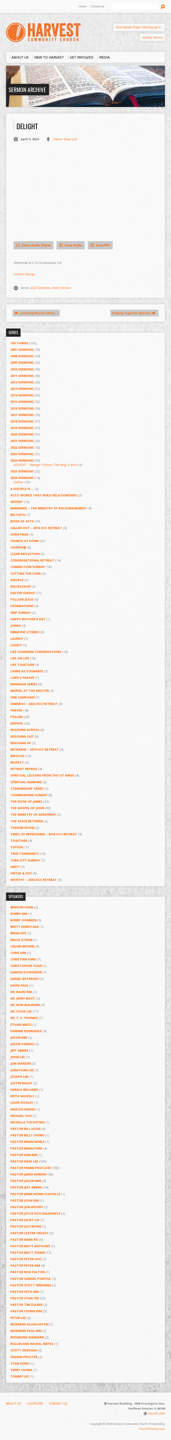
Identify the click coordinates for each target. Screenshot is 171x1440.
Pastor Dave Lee (65, 139)
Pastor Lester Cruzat (29, 1233)
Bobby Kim (18, 914)
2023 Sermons (40, 288)
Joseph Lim (19, 1077)
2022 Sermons (22, 447)
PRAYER (16, 710)
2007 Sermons (22, 350)
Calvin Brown (22, 946)
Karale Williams (24, 1090)
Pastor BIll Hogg (25, 1129)
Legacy (16, 645)
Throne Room (22, 828)
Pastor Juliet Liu (24, 1220)
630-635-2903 (156, 1413)
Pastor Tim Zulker (26, 1305)
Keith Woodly (22, 1096)
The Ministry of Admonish (33, 814)
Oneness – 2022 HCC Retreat (33, 704)
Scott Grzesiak (23, 1350)
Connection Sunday (27, 567)
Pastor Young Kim (26, 1311)
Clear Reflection (25, 554)
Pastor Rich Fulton (27, 1272)
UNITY (15, 867)
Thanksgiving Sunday (28, 795)
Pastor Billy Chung (27, 1135)
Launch (16, 638)
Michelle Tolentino (27, 1122)
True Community (24, 854)
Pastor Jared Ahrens (28, 1174)
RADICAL (16, 723)
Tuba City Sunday (25, 860)
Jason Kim (18, 1037)
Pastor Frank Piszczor (30, 1168)
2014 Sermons (22, 395)
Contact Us (97, 6)
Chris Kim (18, 953)
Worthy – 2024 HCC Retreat (33, 880)
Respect (17, 762)
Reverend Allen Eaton (29, 1324)
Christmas (19, 534)
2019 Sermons (22, 428)
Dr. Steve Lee (21, 1011)
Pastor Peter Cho (25, 1259)
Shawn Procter (23, 1357)
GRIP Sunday (20, 613)
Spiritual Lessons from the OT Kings (42, 775)
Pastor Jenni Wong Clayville (35, 1194)
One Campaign (22, 697)
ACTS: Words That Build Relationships (43, 495)
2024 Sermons (22, 460)
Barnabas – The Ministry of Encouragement (48, 508)
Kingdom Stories (24, 632)
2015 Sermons (22, 402)
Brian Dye (18, 933)
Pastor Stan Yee (24, 1298)
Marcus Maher (22, 1109)
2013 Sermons (22, 389)
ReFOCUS (17, 756)
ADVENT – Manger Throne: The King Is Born (45, 465)
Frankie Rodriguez (26, 1031)
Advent (16, 502)
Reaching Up (20, 743)
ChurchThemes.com (152, 1429)
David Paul (19, 985)
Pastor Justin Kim (25, 1226)
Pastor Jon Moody (26, 1207)
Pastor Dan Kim (23, 1155)
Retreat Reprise (23, 769)
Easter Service (61, 288)
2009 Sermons (22, 362)
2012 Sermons (22, 382)
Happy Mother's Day (27, 619)
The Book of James (26, 801)
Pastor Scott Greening (30, 1285)
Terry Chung (21, 1370)
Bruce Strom (21, 940)
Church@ (18, 547)
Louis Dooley (21, 1102)
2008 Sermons (22, 356)
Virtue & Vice (21, 873)
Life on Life (19, 658)
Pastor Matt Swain (27, 1252)
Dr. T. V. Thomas (24, 1018)
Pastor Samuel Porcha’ (30, 1279)
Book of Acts (22, 521)
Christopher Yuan (26, 966)
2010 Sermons (22, 369)
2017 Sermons (22, 415)
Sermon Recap (24, 274)
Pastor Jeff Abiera (26, 1187)
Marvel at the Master (29, 691)
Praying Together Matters (134, 313)
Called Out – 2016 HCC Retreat (36, 528)
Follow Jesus (22, 599)
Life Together (22, 665)
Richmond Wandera (27, 1337)
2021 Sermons (22, 441)
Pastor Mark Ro (24, 1239)
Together (18, 841)
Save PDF (100, 245)
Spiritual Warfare (26, 782)
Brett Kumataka (24, 927)
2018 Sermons (22, 421)
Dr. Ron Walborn (25, 1005)
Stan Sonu (19, 1363)
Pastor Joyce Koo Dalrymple (35, 1213)
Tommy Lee (19, 1376)
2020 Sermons (22, 434)
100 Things (19, 343)
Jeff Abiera (19, 1050)
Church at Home (24, 541)
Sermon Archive (27, 89)
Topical (17, 847)
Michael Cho (21, 1116)
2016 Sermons (22, 408)
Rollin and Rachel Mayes (32, 1344)
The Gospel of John (27, 808)
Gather (18, 482)
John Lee (17, 1057)
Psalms (16, 717)
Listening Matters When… (36, 313)
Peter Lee (18, 1318)
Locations (35, 1403)
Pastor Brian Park (26, 1148)
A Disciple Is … (22, 489)
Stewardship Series (27, 788)
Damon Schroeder (26, 972)
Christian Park (23, 959)
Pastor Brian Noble (27, 1142)
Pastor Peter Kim (25, 1265)
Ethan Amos (21, 1024)
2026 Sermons (22, 478)
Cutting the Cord (25, 573)
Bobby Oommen (23, 920)
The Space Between (26, 821)
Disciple (17, 580)
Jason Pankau (22, 1044)
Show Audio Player (33, 245)
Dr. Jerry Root (22, 998)
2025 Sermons (22, 471)
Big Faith (18, 515)
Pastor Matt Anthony (30, 1246)
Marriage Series (23, 684)
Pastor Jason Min (25, 1181)
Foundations (22, 606)
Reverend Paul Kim (25, 1331)
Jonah (15, 626)
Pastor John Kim (24, 1200)
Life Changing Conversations (35, 652)
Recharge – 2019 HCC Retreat (34, 749)
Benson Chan (21, 907)
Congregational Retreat (32, 560)
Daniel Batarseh (24, 979)
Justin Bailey (21, 1083)
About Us (13, 1403)
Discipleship (20, 586)
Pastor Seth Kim (24, 1292)
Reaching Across (24, 730)
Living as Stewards (26, 671)
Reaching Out (22, 736)
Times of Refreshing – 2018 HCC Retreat (43, 834)
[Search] (135, 6)
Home (83, 6)
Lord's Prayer (22, 678)
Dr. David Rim (21, 992)
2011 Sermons (22, 376)
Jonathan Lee (22, 1070)
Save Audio (70, 245)
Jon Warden (20, 1063)
